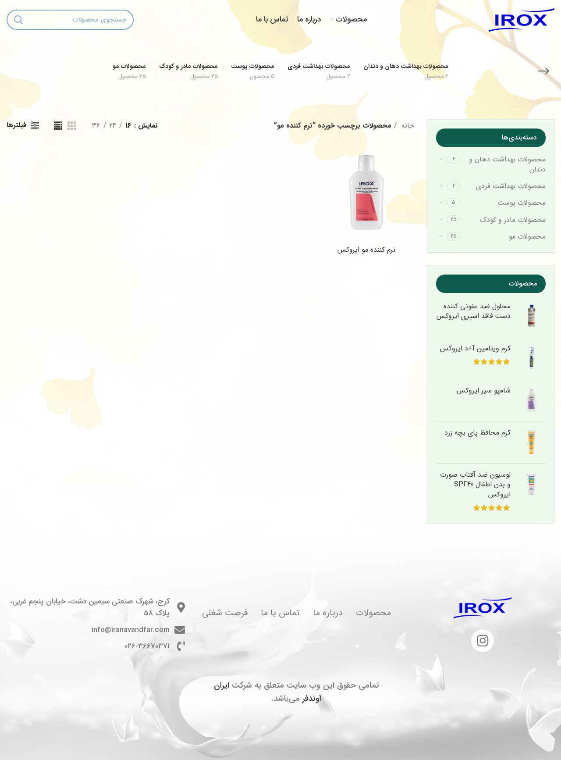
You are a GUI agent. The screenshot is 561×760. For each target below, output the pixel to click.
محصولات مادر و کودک (513, 219)
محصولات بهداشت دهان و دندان (507, 164)
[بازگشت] (543, 71)
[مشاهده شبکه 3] (71, 125)
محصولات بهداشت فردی (511, 186)
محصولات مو (527, 236)
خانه (406, 125)
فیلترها (16, 125)
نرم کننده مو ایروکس (366, 249)
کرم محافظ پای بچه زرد (477, 433)
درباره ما (328, 613)
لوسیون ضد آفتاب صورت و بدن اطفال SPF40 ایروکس (475, 485)
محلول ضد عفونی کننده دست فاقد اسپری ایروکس (474, 311)
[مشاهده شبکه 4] (58, 125)
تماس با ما (280, 613)
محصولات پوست (521, 202)
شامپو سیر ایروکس (484, 391)
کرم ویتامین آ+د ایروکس (475, 348)
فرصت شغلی (225, 613)
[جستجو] (70, 20)
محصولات (373, 613)
